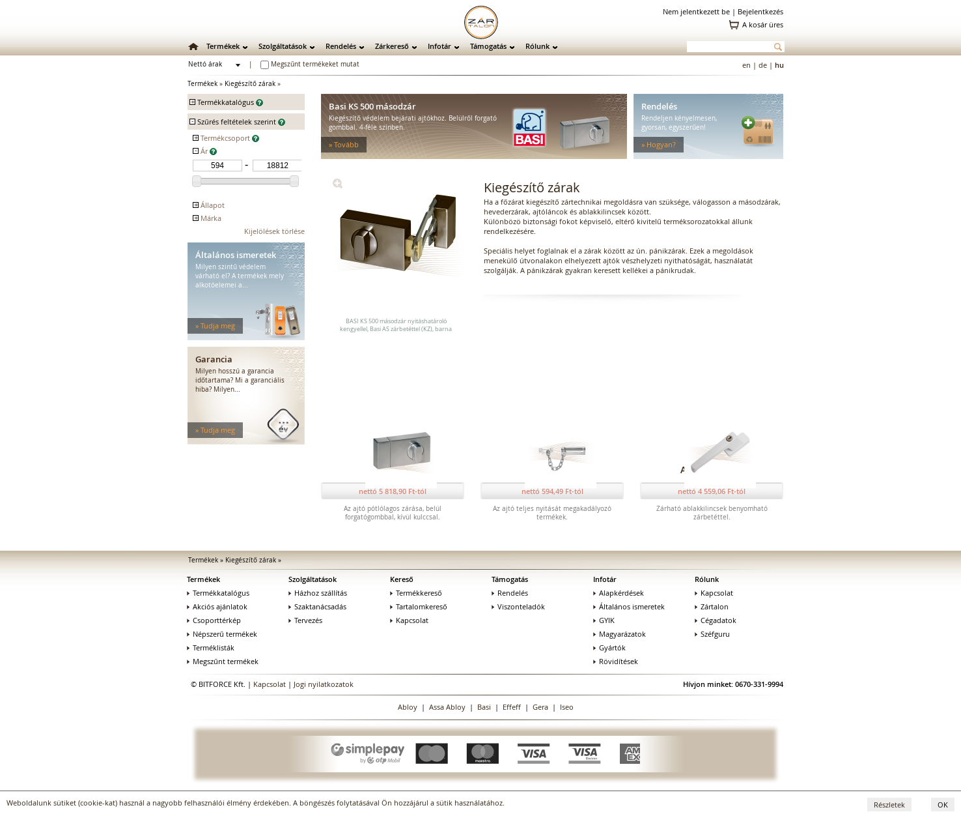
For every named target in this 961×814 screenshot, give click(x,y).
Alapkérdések (618, 593)
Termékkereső (416, 593)
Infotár (439, 46)
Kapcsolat (409, 620)
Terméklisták (210, 647)
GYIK (604, 620)
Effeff (512, 707)
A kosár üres (762, 24)
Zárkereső (392, 46)
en (746, 65)
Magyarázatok (619, 634)
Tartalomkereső (418, 606)
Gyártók (609, 647)
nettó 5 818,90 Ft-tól (392, 491)
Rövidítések (615, 661)
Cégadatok (715, 620)
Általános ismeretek (629, 606)
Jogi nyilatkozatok (324, 684)
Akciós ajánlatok (217, 606)
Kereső (401, 579)
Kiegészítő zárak (250, 84)
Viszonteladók (518, 606)
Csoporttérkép (214, 620)
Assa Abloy (447, 707)
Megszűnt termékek (222, 661)
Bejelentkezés (760, 11)
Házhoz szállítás (317, 593)
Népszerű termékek (222, 634)
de (763, 65)
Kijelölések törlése (274, 231)
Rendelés (341, 46)
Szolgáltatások (282, 46)
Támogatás (488, 46)
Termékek (223, 46)
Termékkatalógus (218, 593)
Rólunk (537, 46)
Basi (484, 707)
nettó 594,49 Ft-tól (552, 491)
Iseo (567, 707)
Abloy (407, 707)
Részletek (889, 804)
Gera (540, 707)
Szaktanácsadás (317, 606)
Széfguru (712, 634)
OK (943, 804)
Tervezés (305, 620)
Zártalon (712, 606)
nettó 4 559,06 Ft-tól (711, 491)
